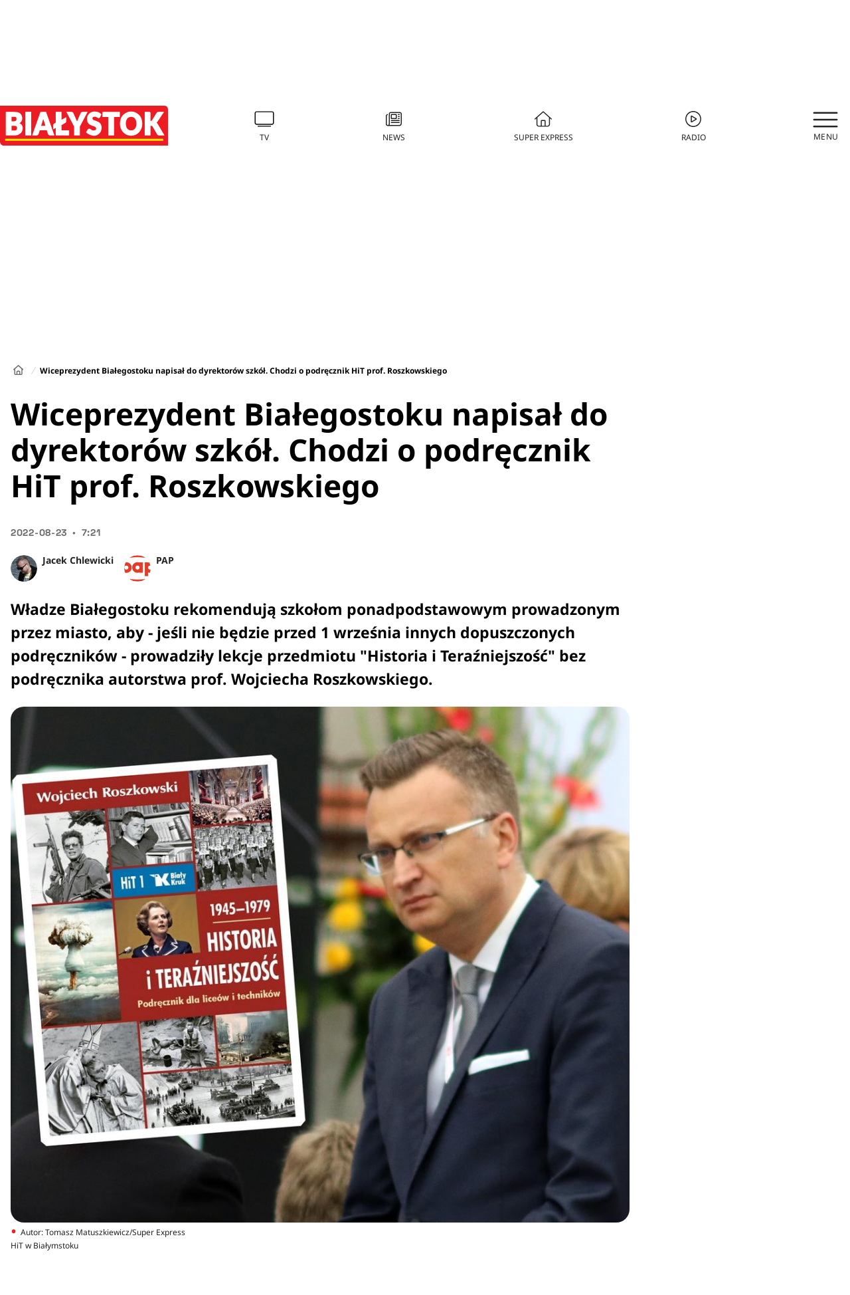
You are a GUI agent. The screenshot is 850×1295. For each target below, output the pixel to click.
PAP (165, 560)
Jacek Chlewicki (78, 560)
